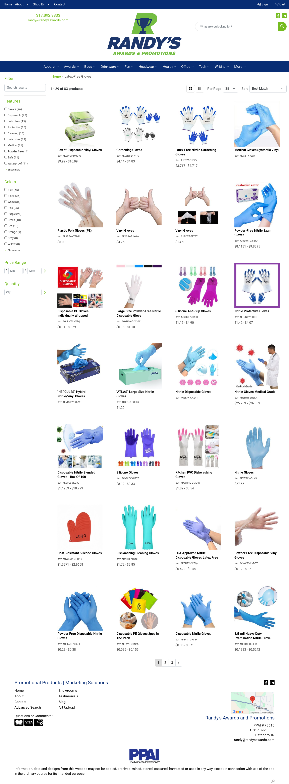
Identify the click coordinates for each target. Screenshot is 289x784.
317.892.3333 (48, 15)
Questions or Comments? (33, 716)
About (19, 4)
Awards (71, 66)
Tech (204, 66)
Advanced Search (27, 707)
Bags (90, 66)
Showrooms (68, 690)
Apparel (51, 66)
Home (8, 4)
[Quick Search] (236, 26)
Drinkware (110, 66)
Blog (62, 702)
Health (169, 66)
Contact (59, 4)
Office (187, 66)
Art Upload (67, 707)
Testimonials (68, 696)
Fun (129, 66)
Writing (222, 66)
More (240, 66)
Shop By (39, 4)
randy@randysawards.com (48, 20)
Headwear (148, 66)
